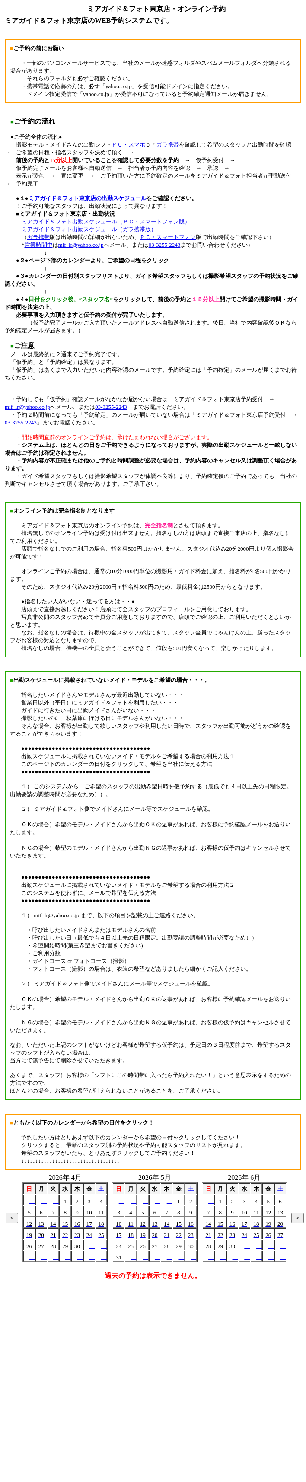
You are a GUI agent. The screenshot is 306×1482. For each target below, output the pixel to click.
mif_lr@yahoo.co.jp (81, 245)
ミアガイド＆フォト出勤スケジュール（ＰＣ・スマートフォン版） (106, 221)
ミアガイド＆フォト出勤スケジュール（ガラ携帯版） (89, 229)
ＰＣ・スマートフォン (168, 237)
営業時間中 (39, 245)
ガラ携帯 (167, 144)
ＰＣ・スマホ (128, 144)
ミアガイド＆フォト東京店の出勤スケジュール (88, 198)
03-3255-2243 (165, 245)
